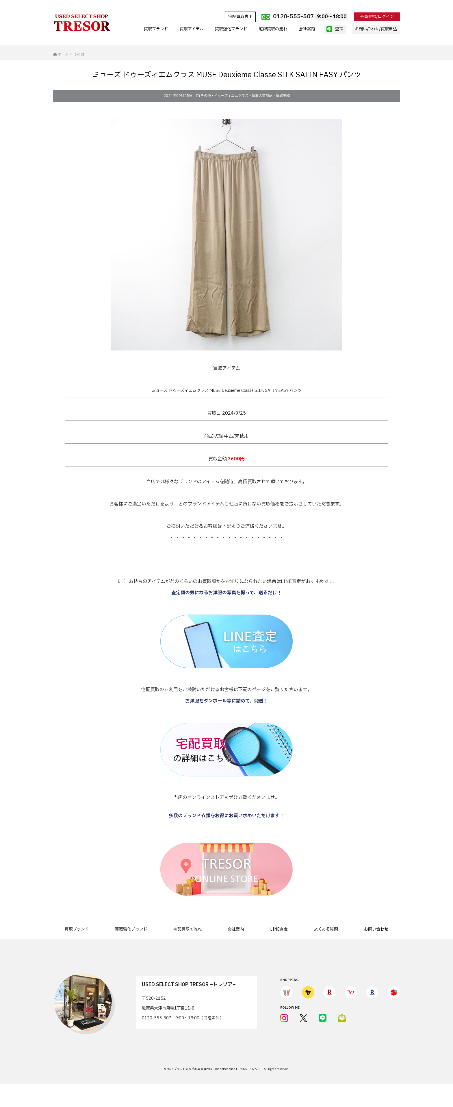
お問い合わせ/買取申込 (376, 29)
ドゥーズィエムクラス (231, 95)
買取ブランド (156, 29)
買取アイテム (191, 29)
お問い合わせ (376, 929)
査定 (334, 29)
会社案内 (307, 29)
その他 (205, 95)
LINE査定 (279, 929)
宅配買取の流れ (273, 29)
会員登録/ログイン (377, 17)
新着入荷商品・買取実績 (271, 95)
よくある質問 (326, 929)
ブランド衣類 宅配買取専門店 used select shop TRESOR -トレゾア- (218, 1069)
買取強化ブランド (231, 29)
